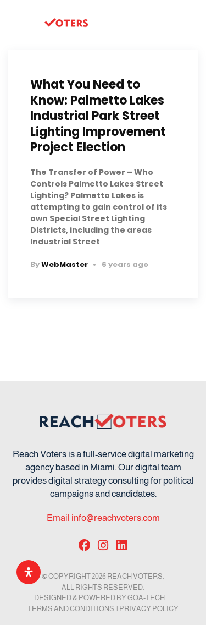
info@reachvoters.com (115, 518)
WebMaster (64, 264)
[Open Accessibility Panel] (28, 572)
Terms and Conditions (71, 609)
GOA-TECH (146, 598)
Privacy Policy (149, 609)
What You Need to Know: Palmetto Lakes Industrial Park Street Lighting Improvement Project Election (98, 116)
